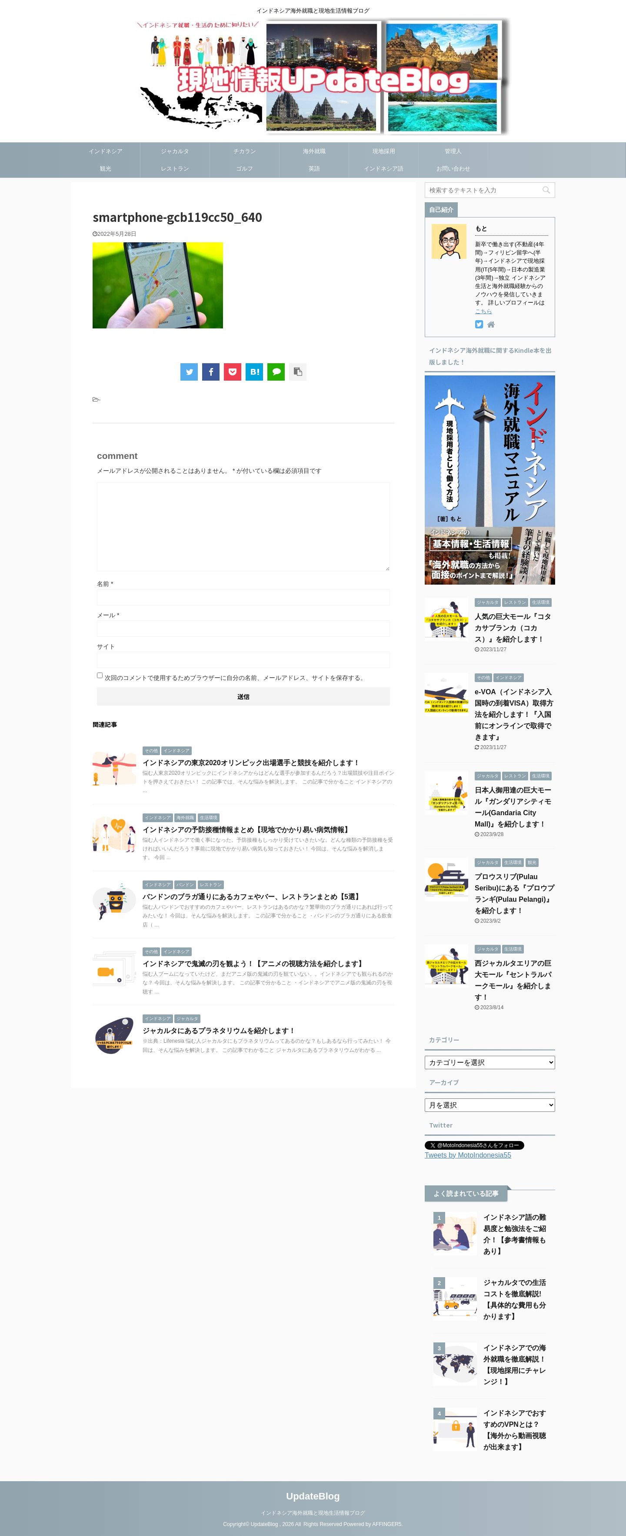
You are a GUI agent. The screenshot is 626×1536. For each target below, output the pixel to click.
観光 (105, 168)
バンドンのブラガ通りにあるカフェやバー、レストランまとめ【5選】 (252, 896)
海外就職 (314, 151)
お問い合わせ (453, 168)
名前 (105, 583)
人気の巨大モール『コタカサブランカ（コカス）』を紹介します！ (513, 628)
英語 (314, 168)
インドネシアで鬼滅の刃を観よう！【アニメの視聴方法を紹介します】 (254, 963)
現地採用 (384, 151)
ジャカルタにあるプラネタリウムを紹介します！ (219, 1030)
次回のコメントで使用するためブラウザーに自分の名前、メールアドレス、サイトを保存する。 (235, 677)
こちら (483, 311)
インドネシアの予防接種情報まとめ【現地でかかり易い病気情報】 (247, 829)
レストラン (175, 168)
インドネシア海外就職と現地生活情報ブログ (313, 1513)
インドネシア (106, 151)
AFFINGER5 (386, 1524)
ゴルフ (244, 168)
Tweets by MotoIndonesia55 (468, 1155)
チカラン (244, 151)
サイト (106, 646)
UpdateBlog (313, 1496)
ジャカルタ (175, 151)
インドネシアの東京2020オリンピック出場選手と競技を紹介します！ (251, 762)
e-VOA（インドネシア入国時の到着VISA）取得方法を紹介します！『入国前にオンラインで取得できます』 (514, 714)
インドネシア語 (383, 168)
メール (108, 615)
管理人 (453, 151)
